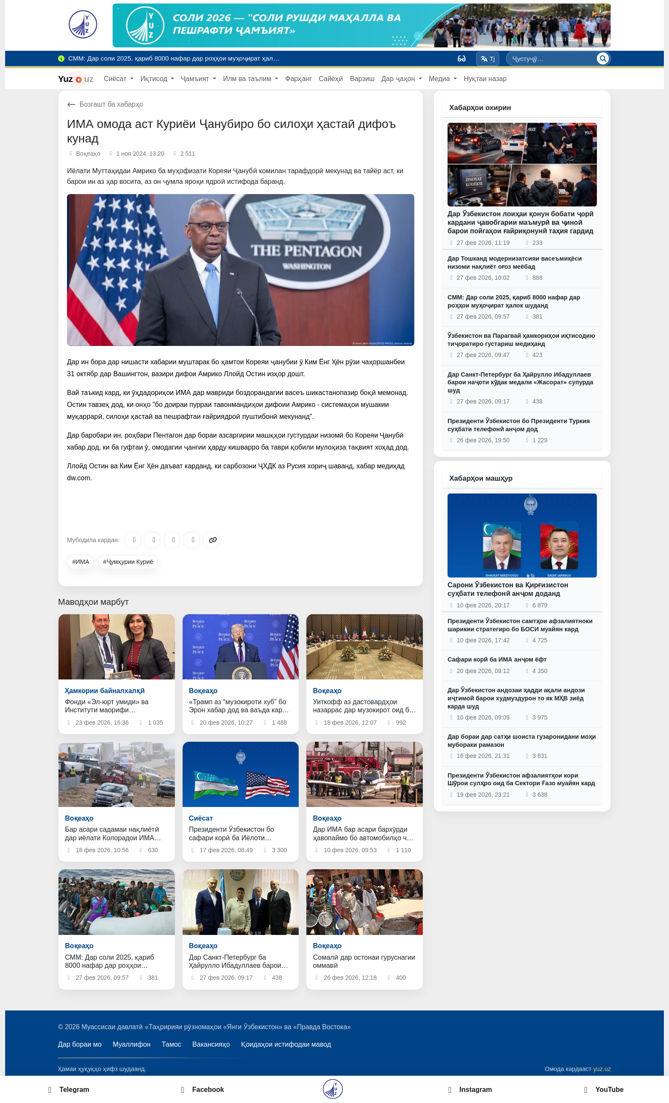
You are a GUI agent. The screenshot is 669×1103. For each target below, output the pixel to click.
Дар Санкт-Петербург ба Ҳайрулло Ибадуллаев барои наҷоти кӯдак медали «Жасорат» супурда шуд (520, 382)
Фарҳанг (298, 78)
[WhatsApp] (191, 540)
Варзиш (362, 78)
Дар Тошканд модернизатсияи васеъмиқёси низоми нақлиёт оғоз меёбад (515, 262)
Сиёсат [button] (116, 78)
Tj (487, 58)
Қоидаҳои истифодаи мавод (286, 1044)
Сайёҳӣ (331, 78)
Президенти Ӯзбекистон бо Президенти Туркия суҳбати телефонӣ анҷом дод (519, 425)
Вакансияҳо (211, 1044)
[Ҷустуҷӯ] (603, 58)
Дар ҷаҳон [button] (399, 78)
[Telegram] (133, 540)
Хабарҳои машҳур (481, 478)
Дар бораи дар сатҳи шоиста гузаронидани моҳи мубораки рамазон (522, 740)
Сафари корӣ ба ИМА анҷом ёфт (497, 659)
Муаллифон (132, 1044)
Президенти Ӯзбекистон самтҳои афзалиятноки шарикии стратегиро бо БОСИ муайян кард (520, 625)
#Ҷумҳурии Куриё (128, 561)
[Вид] (461, 58)
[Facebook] (152, 540)
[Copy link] (211, 540)
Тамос (171, 1044)
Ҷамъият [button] (196, 78)
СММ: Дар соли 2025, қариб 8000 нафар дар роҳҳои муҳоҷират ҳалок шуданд (514, 301)
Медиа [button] (440, 78)
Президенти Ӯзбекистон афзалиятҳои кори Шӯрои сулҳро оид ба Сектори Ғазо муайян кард (521, 779)
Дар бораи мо (80, 1044)
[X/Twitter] (172, 540)
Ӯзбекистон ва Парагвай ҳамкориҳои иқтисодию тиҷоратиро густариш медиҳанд (521, 339)
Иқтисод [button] (154, 78)
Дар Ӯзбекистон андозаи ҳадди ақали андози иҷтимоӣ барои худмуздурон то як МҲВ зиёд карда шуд (516, 698)
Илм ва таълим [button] (248, 78)
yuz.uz (602, 1068)
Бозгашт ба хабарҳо (105, 104)
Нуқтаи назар (485, 78)
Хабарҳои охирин (480, 108)
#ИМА (80, 561)
